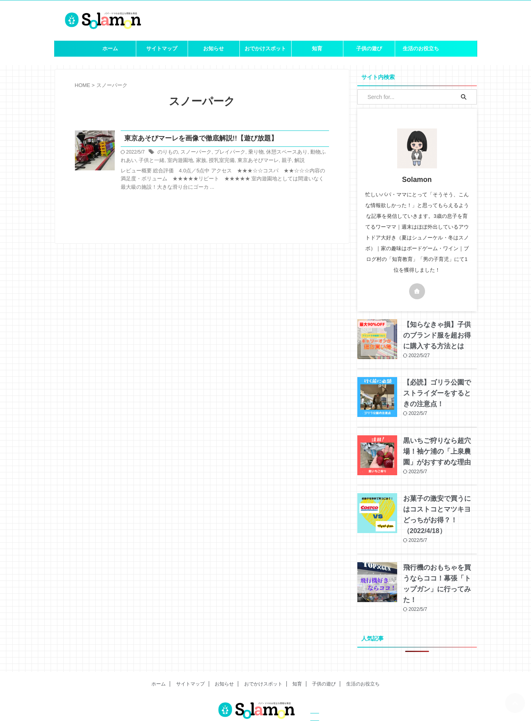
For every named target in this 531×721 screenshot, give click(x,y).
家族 (186, 161)
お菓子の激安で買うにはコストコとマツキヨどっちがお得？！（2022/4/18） (439, 508)
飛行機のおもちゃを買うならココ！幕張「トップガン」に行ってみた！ (439, 566)
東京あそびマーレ (239, 161)
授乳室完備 (205, 161)
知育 (317, 48)
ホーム (110, 48)
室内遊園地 (166, 161)
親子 (265, 161)
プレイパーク (224, 153)
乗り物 (249, 153)
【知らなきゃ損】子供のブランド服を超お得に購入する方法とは (439, 336)
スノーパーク (193, 153)
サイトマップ (161, 48)
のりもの (166, 153)
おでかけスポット (265, 48)
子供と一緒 (140, 161)
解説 (277, 161)
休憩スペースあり (278, 153)
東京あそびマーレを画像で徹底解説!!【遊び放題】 (196, 138)
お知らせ (213, 48)
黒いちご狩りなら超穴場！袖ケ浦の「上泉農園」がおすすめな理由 (439, 450)
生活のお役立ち (421, 48)
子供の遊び (369, 48)
